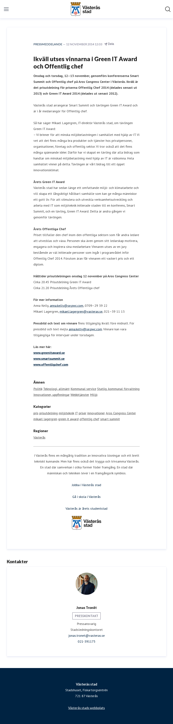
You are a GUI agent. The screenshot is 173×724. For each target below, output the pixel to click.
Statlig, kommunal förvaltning (118, 389)
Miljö (93, 395)
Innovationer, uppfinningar (51, 395)
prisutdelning (48, 413)
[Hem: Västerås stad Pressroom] (85, 9)
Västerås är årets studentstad (86, 508)
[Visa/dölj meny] (6, 9)
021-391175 (86, 641)
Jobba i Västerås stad (86, 485)
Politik (37, 389)
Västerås (39, 437)
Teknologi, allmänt (56, 389)
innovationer (96, 413)
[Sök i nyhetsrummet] (168, 9)
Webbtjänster (80, 395)
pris (35, 413)
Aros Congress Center (121, 413)
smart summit (110, 419)
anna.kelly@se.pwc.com (66, 305)
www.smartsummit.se (49, 358)
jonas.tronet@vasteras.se (86, 635)
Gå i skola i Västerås (86, 497)
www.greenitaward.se (49, 353)
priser (82, 413)
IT (76, 413)
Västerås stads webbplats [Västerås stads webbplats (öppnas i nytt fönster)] (86, 708)
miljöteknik (66, 413)
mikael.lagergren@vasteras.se (81, 311)
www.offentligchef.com (50, 364)
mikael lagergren (45, 419)
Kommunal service (83, 389)
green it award (68, 419)
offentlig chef (89, 419)
